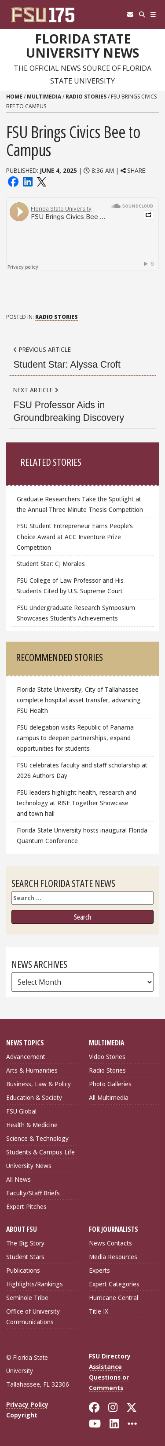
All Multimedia (108, 1097)
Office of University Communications (33, 1316)
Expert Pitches (26, 1206)
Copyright (21, 1415)
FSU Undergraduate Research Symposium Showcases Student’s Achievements (76, 612)
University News (28, 1165)
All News (18, 1179)
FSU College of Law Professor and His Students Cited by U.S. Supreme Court (70, 585)
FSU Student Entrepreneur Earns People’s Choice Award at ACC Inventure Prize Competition (75, 536)
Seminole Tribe (27, 1297)
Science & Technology (37, 1138)
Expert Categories (114, 1284)
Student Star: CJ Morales (51, 563)
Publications (23, 1270)
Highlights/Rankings (34, 1284)
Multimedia (44, 96)
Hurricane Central (113, 1297)
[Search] (142, 14)
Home (14, 96)
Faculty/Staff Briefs (33, 1193)
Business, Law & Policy (38, 1084)
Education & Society (34, 1097)
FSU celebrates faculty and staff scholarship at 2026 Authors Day (82, 770)
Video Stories (107, 1056)
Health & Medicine (32, 1125)
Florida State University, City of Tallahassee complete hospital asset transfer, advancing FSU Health (79, 700)
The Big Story (25, 1243)
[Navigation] (153, 14)
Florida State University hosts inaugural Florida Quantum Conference (82, 835)
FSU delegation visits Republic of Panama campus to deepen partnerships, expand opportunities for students (75, 737)
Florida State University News (82, 46)
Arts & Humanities (32, 1070)
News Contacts (110, 1243)
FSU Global (21, 1111)
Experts (99, 1270)
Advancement (25, 1056)
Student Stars (25, 1256)
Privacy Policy (27, 1404)
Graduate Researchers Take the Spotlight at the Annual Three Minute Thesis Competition (80, 504)
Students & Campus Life (40, 1152)
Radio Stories (86, 96)
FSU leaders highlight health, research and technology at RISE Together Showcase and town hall (76, 803)
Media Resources (113, 1256)
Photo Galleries (110, 1084)
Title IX (98, 1311)
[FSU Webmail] (130, 14)
